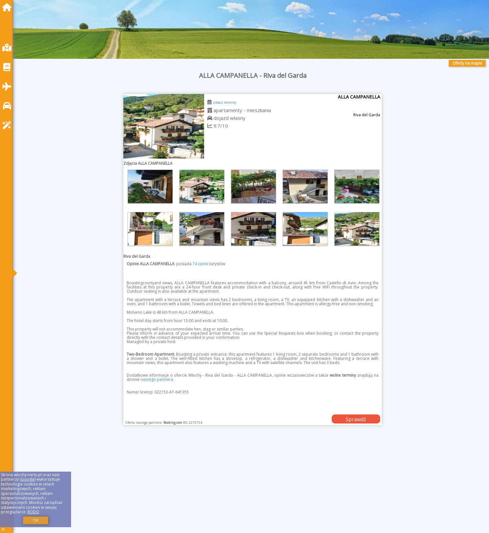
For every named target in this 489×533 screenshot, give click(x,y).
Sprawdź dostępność (356, 419)
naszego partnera (156, 379)
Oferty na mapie (467, 63)
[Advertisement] (213, 487)
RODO (33, 512)
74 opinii (200, 263)
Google (28, 479)
